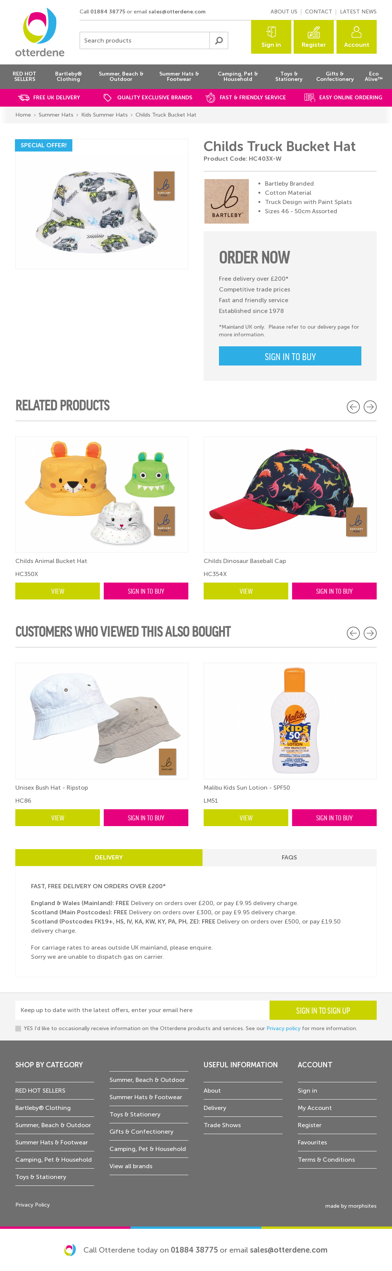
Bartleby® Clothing (43, 1107)
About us (284, 11)
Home (23, 115)
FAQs (289, 857)
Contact (318, 11)
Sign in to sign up (323, 1010)
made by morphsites (351, 1206)
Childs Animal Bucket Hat (51, 561)
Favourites (312, 1142)
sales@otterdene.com (177, 11)
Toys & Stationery (40, 1176)
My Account (315, 1107)
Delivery (109, 857)
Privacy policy (283, 1028)
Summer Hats (56, 115)
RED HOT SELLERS (40, 1090)
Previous (353, 406)
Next (370, 406)
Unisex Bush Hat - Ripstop (51, 787)
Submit (218, 40)
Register (314, 44)
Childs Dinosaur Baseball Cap (245, 561)
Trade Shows (222, 1125)
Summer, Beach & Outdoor (53, 1125)
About (212, 1090)
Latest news (358, 11)
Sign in (271, 44)
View (57, 590)
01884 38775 (107, 11)
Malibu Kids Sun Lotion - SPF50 (247, 787)
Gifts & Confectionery (141, 1131)
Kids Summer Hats (104, 115)
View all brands (130, 1166)
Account (356, 44)
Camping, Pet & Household (53, 1159)
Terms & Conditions (326, 1159)
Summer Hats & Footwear (51, 1142)
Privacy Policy (32, 1205)
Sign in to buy (290, 356)
